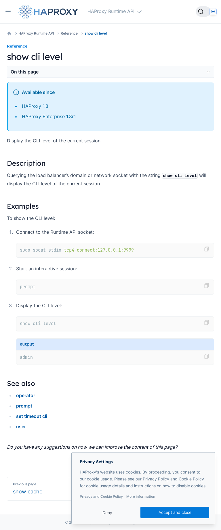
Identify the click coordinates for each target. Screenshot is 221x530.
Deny (107, 512)
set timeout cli (31, 416)
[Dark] (212, 11)
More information (140, 496)
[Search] (203, 11)
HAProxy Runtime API (36, 33)
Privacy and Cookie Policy (101, 496)
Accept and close (175, 512)
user (21, 426)
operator (25, 395)
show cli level (96, 33)
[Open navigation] (8, 11)
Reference (69, 33)
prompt (24, 406)
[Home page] (49, 12)
